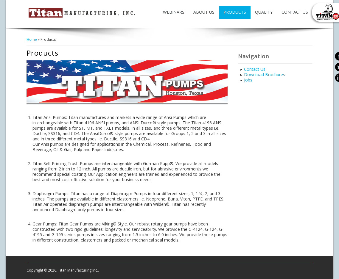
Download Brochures (264, 74)
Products (234, 12)
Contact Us (295, 12)
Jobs (248, 80)
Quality (264, 12)
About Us (203, 12)
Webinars (173, 12)
